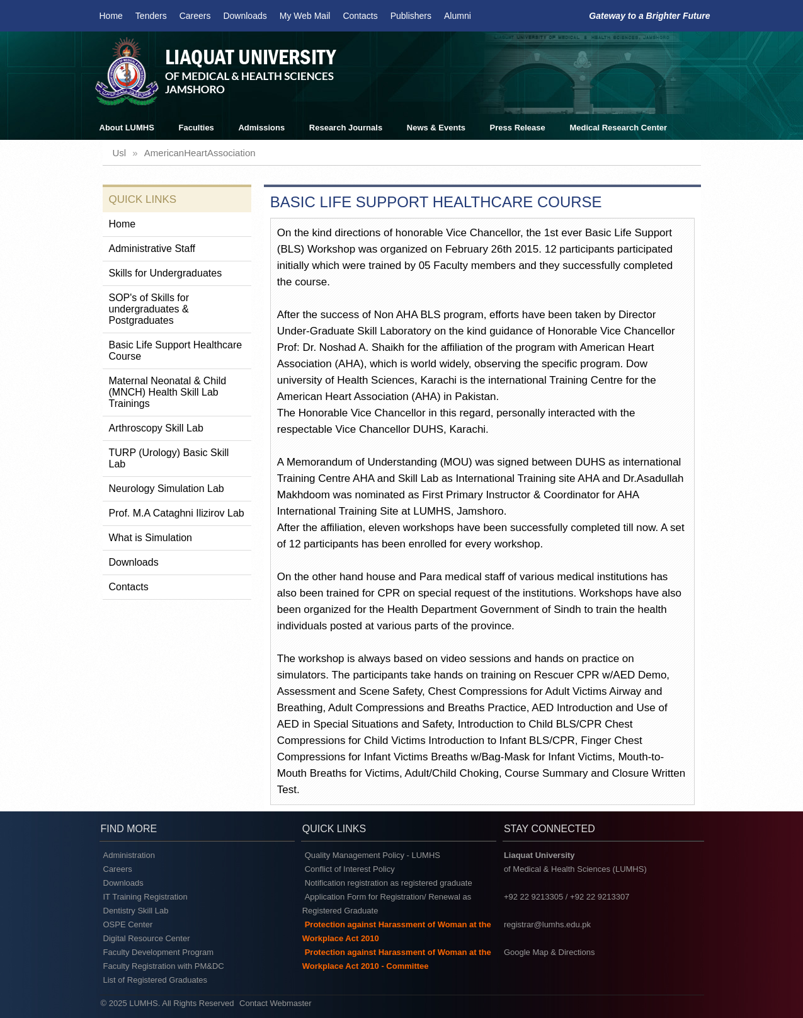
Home (111, 16)
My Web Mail (305, 16)
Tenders (151, 16)
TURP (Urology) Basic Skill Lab (169, 458)
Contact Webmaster (275, 1003)
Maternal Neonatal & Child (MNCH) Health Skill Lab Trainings (168, 392)
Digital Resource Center (146, 938)
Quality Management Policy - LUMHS (372, 855)
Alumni (457, 16)
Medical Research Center (618, 127)
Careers (195, 16)
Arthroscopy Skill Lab (156, 428)
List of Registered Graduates (155, 980)
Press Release (517, 127)
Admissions (261, 127)
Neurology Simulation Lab (166, 488)
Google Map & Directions (549, 952)
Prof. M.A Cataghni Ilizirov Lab (176, 513)
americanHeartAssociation (200, 152)
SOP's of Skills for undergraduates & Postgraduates (149, 309)
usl (120, 152)
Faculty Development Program (158, 952)
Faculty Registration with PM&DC (163, 966)
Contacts (360, 16)
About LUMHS (127, 127)
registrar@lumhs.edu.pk (547, 924)
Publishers (410, 16)
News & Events (436, 127)
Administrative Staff (152, 248)
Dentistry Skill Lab (136, 910)
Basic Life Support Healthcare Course (175, 351)
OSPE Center (128, 924)
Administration (129, 855)
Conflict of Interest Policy (350, 869)
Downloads (244, 16)
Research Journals (345, 127)
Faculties (196, 127)
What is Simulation (151, 537)
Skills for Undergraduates (165, 273)
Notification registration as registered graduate (388, 883)
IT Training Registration (145, 896)
